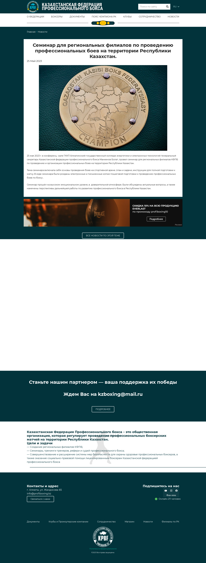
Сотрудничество (106, 521)
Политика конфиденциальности (103, 549)
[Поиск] (167, 6)
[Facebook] (176, 490)
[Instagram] (171, 490)
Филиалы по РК (170, 521)
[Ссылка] (33, 7)
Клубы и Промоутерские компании (68, 521)
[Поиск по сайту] (154, 7)
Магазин (129, 521)
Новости (148, 521)
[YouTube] (165, 490)
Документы (33, 521)
